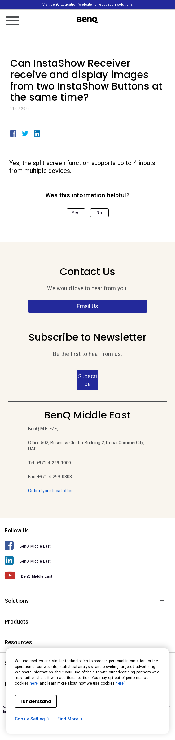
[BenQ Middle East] (87, 545)
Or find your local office (51, 490)
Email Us (87, 306)
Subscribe (87, 380)
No (99, 212)
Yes (75, 212)
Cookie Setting (32, 718)
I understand (35, 701)
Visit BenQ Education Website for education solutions (87, 4)
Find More (70, 718)
